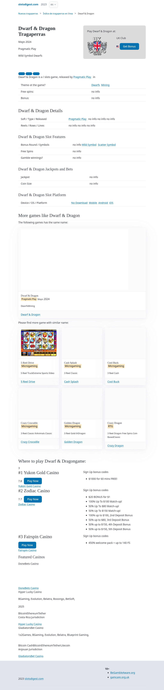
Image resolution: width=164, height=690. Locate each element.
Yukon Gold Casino (29, 486)
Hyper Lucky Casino (30, 624)
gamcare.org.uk (119, 677)
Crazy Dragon (116, 445)
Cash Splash (71, 381)
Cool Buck (113, 381)
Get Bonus (129, 46)
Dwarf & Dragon (30, 314)
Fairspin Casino (27, 550)
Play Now (32, 481)
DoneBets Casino (28, 588)
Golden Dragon (73, 442)
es (52, 4)
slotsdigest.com (34, 678)
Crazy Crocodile (30, 442)
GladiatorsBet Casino (30, 656)
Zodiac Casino (26, 504)
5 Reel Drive (28, 381)
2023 (44, 4)
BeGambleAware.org (122, 672)
